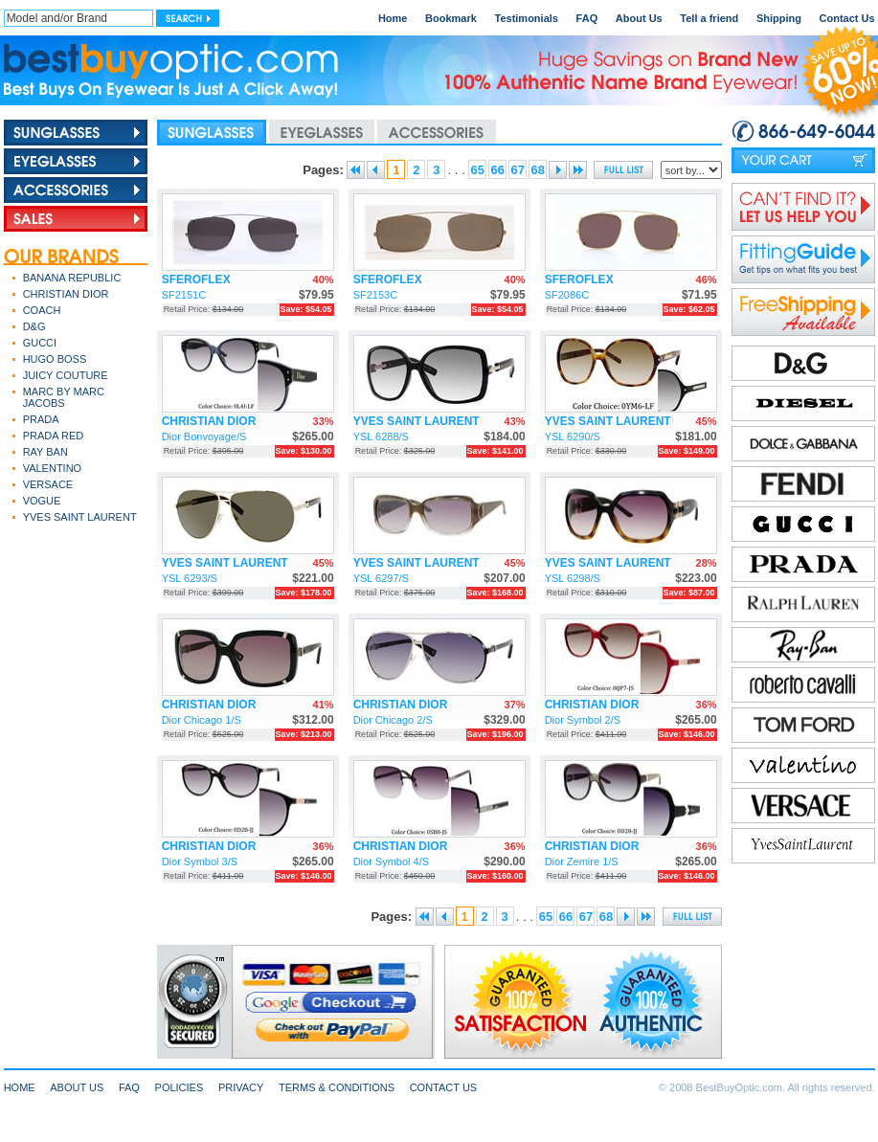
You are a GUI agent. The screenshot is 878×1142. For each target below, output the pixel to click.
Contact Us (847, 18)
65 (477, 170)
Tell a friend (709, 18)
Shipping (778, 18)
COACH (42, 310)
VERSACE (48, 484)
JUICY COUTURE (65, 375)
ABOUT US (76, 1087)
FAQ (587, 18)
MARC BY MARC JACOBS (63, 397)
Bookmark (451, 18)
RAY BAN (45, 452)
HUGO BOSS (55, 359)
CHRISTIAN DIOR (66, 294)
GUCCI (39, 342)
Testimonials (526, 18)
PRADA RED (53, 435)
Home (393, 18)
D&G (34, 326)
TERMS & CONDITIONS (336, 1087)
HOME (19, 1087)
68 (537, 170)
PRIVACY (240, 1087)
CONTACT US (444, 1087)
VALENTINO (52, 468)
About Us (639, 18)
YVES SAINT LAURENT (80, 517)
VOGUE (42, 500)
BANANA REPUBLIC (72, 277)
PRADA (41, 419)
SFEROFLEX (196, 279)
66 (497, 170)
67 (517, 170)
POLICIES (179, 1087)
